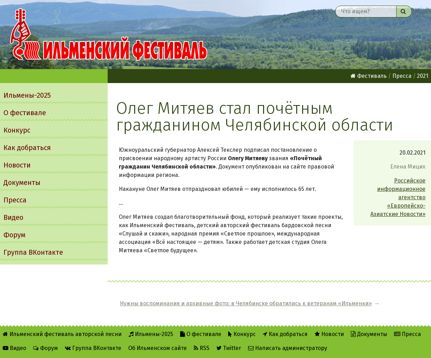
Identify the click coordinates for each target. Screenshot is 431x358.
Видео (13, 217)
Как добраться (27, 147)
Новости (17, 165)
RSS (201, 348)
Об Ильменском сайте (157, 348)
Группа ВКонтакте (33, 252)
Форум (14, 235)
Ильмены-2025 (27, 95)
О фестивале (24, 113)
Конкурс (16, 130)
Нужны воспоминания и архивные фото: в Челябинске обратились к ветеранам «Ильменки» (246, 303)
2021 (422, 76)
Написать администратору (287, 348)
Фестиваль (369, 76)
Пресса (14, 200)
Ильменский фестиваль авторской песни (108, 34)
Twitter (228, 348)
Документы (21, 182)
